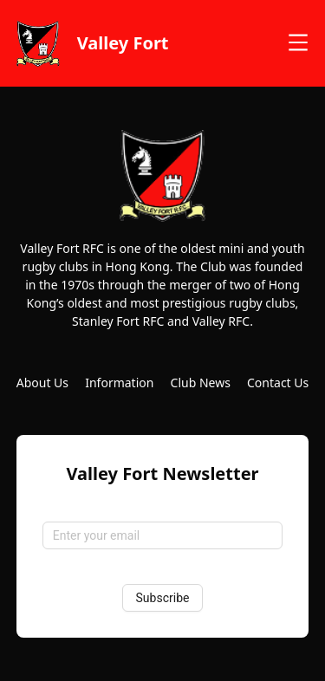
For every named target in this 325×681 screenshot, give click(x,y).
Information (119, 382)
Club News (201, 382)
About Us (42, 382)
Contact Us (278, 382)
